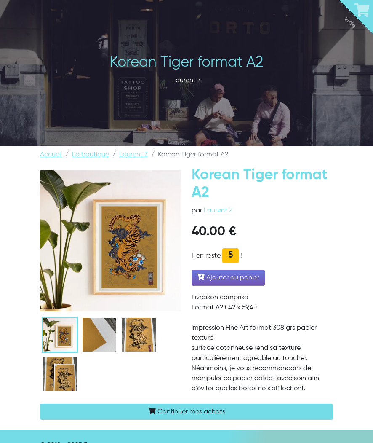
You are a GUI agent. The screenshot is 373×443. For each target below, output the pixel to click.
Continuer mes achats (186, 411)
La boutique (90, 154)
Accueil (51, 154)
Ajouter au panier (228, 277)
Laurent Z (133, 154)
